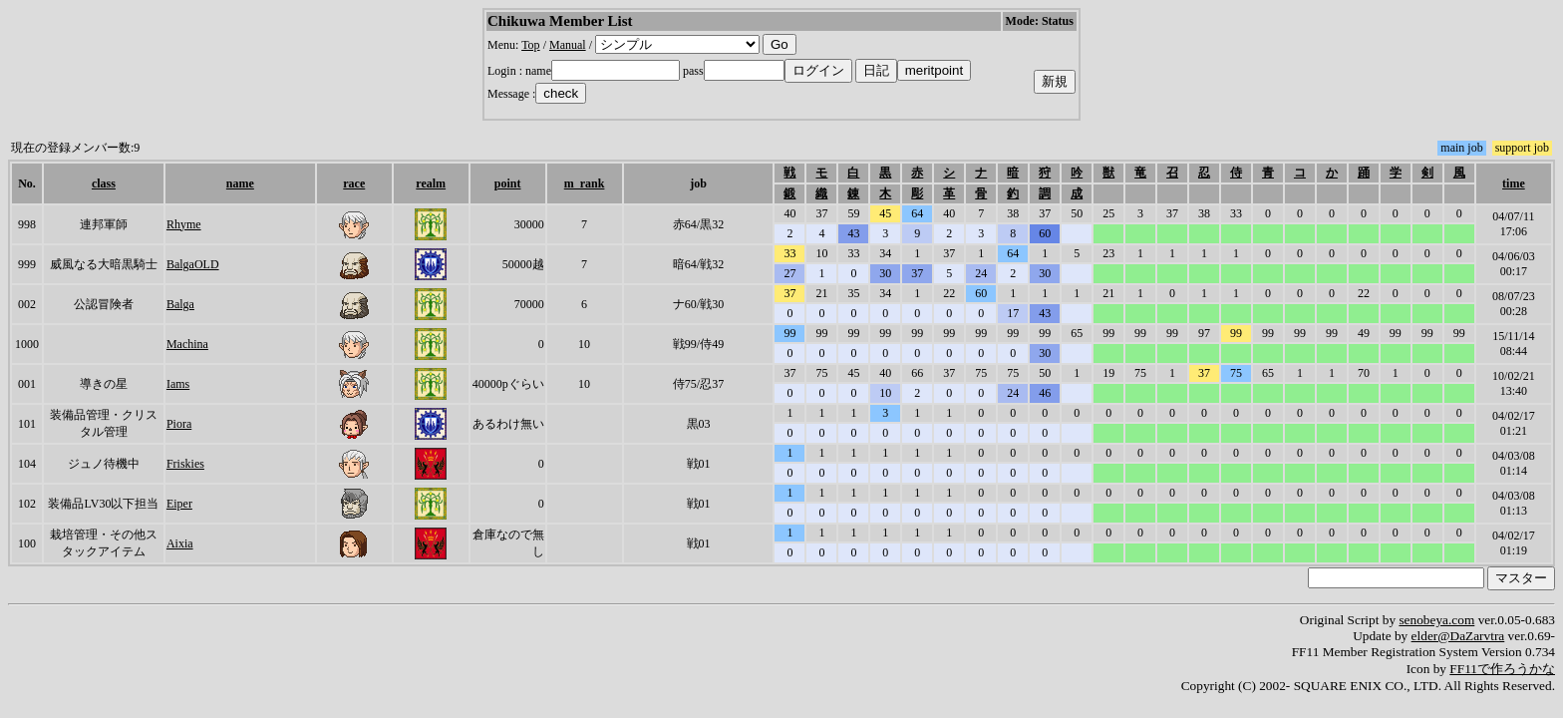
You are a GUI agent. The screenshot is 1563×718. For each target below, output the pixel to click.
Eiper (179, 504)
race (354, 183)
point (507, 183)
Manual (567, 45)
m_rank (584, 183)
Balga (180, 304)
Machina (187, 344)
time (1513, 183)
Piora (178, 424)
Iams (177, 384)
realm (431, 183)
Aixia (179, 543)
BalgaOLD (192, 264)
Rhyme (183, 224)
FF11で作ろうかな (1502, 668)
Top (530, 45)
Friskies (185, 464)
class (104, 183)
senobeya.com (1436, 619)
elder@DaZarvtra (1458, 635)
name (240, 183)
